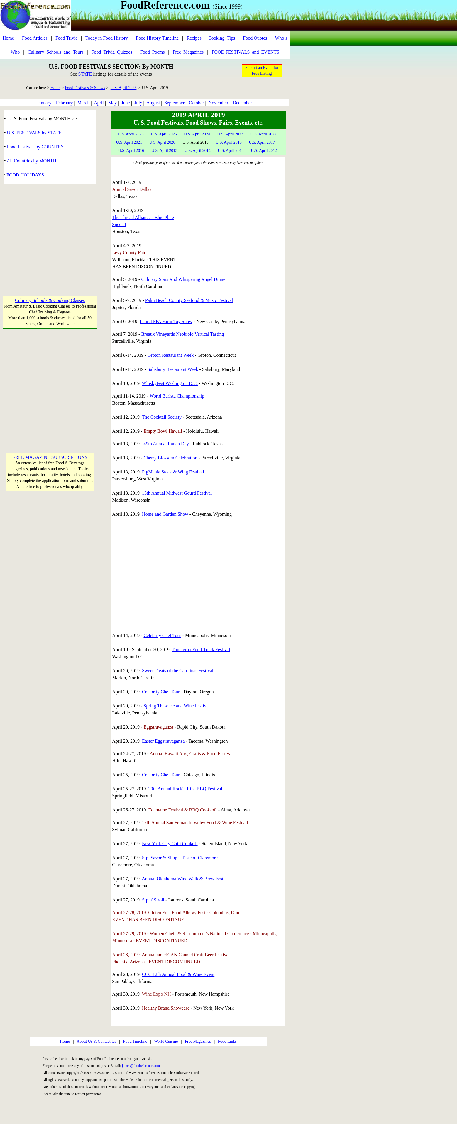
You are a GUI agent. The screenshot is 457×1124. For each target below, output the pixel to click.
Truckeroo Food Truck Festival (201, 649)
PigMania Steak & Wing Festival (173, 471)
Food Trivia (66, 37)
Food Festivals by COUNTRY (35, 146)
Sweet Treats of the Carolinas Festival (177, 670)
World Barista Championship (177, 395)
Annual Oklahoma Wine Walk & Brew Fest (182, 878)
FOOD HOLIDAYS (25, 174)
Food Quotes (255, 37)
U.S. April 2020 (162, 142)
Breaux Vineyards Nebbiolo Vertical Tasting (182, 334)
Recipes (194, 37)
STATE (85, 74)
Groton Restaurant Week (171, 355)
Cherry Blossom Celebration (170, 457)
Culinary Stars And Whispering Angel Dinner (184, 279)
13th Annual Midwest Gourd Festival (177, 492)
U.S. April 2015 (164, 150)
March (83, 102)
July (138, 102)
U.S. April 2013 (231, 150)
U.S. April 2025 (164, 134)
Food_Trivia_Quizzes (112, 52)
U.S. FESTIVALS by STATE (34, 132)
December (242, 102)
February (64, 102)
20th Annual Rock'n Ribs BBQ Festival (185, 788)
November (219, 102)
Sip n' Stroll (153, 899)
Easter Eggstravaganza (163, 740)
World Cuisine (166, 1041)
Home (8, 37)
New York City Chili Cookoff (170, 843)
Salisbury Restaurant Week (173, 369)
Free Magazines (198, 1041)
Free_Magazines (188, 52)
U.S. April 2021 (129, 142)
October (196, 102)
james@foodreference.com (141, 1066)
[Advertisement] (50, 236)
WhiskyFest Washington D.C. (170, 383)
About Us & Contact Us (96, 1041)
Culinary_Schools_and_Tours (55, 52)
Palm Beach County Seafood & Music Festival (189, 300)
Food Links (227, 1041)
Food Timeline (135, 1041)
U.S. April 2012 (264, 150)
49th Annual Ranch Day (166, 443)
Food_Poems (152, 52)
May (112, 102)
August (153, 102)
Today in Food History (106, 37)
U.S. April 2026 (124, 88)
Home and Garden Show (165, 514)
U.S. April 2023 (230, 134)
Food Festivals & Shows (85, 88)
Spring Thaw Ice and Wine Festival (176, 705)
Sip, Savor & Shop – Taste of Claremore (180, 857)
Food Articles (35, 37)
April (99, 102)
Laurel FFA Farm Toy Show (166, 321)
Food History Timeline (157, 37)
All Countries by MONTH (31, 160)
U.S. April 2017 (262, 142)
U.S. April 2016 (131, 150)
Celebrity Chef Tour (162, 635)
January (44, 102)
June (125, 102)
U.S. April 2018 (229, 142)
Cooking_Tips (221, 37)
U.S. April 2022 (263, 134)
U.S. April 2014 (198, 150)
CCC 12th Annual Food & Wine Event (178, 974)
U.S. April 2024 (197, 134)
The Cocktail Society (162, 417)
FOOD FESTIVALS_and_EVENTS (245, 52)
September (174, 102)
